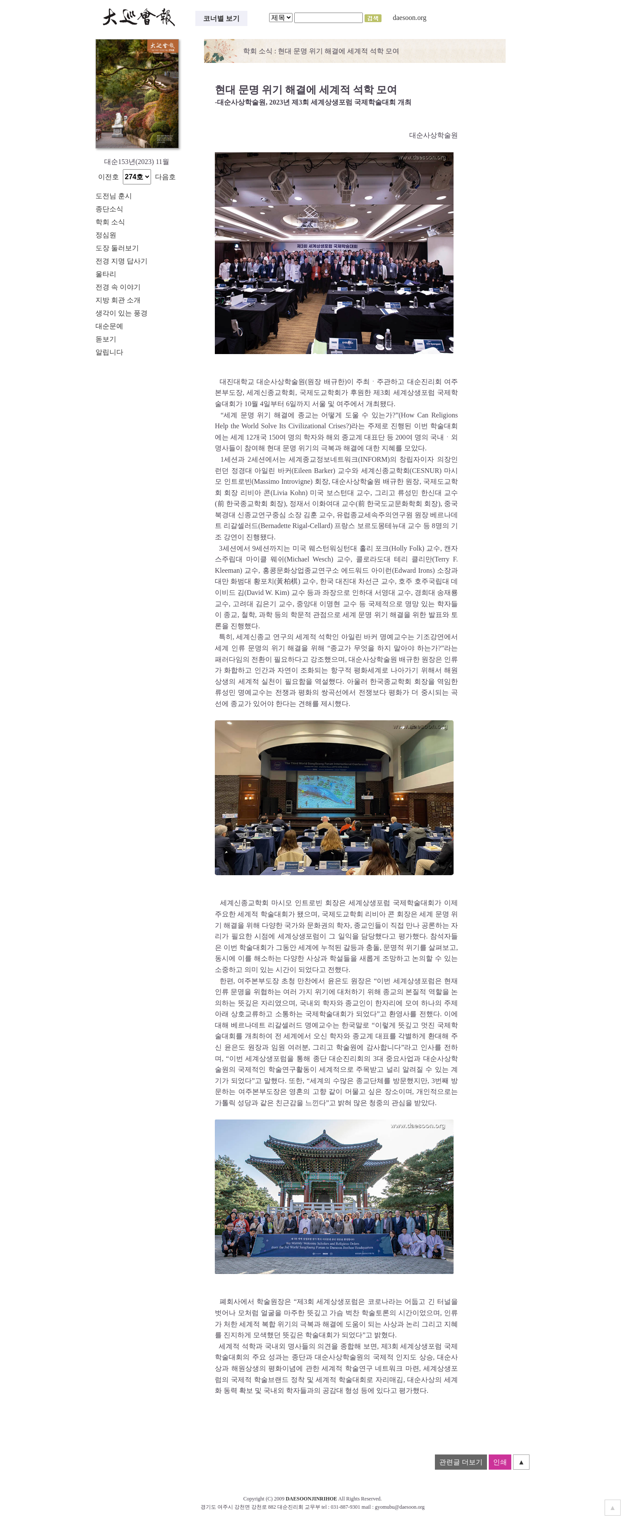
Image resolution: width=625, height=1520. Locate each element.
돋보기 (105, 339)
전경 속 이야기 (118, 287)
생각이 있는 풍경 (121, 313)
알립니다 (109, 352)
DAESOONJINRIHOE (311, 1499)
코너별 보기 (221, 18)
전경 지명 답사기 (121, 261)
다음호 (165, 177)
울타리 (105, 274)
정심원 (105, 235)
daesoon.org (409, 17)
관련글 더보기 (461, 1462)
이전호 (108, 177)
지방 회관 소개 (118, 300)
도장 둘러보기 (117, 248)
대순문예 (109, 326)
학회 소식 (110, 222)
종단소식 (109, 209)
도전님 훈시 (113, 196)
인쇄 (500, 1462)
